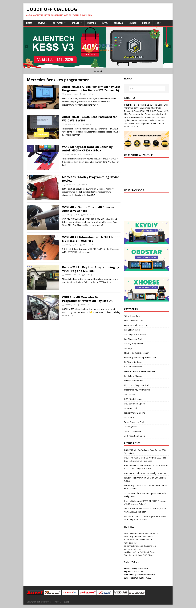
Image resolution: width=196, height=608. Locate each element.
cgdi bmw (137, 549)
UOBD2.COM (137, 571)
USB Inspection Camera (134, 436)
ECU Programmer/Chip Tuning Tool (140, 357)
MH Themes (64, 602)
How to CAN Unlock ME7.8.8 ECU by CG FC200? (145, 473)
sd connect (129, 546)
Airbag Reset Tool (132, 316)
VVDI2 (126, 533)
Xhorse (146, 23)
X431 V (136, 552)
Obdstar (118, 23)
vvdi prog (128, 549)
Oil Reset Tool (130, 408)
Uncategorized (130, 426)
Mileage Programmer (133, 380)
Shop (158, 23)
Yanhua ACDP (146, 539)
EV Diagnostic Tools (133, 362)
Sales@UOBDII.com (139, 568)
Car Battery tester (132, 329)
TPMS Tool (129, 417)
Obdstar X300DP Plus (143, 536)
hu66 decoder (130, 543)
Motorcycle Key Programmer (137, 389)
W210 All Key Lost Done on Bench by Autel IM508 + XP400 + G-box (87, 148)
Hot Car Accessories (133, 366)
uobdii (84, 94)
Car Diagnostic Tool (133, 339)
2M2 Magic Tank (147, 552)
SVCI (126, 555)
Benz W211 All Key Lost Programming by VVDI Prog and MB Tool (90, 269)
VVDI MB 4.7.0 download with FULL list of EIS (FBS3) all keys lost (91, 239)
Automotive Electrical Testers (137, 325)
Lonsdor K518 (151, 533)
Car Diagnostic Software (135, 334)
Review (41, 23)
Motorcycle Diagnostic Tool (136, 385)
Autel (105, 23)
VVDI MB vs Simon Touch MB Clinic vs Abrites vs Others (88, 209)
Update (75, 23)
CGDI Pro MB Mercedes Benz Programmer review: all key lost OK (87, 299)
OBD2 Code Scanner (133, 399)
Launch (133, 23)
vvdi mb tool (150, 546)
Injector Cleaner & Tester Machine (139, 371)
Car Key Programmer (133, 343)
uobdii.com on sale (132, 431)
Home (29, 23)
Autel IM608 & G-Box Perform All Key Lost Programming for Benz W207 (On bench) (91, 88)
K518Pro (91, 23)
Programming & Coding (134, 413)
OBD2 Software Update (134, 403)
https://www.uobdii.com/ (144, 574)
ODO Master (148, 555)
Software (58, 23)
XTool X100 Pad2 (131, 539)
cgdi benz (128, 552)
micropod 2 (139, 546)
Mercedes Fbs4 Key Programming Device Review (90, 178)
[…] (93, 195)
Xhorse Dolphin (135, 555)
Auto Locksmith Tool (133, 320)
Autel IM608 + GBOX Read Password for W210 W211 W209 (89, 118)
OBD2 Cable (129, 394)
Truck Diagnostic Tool (134, 422)
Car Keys (128, 348)
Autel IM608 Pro (137, 533)
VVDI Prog (128, 536)
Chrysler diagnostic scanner (136, 353)
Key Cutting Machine (133, 376)
